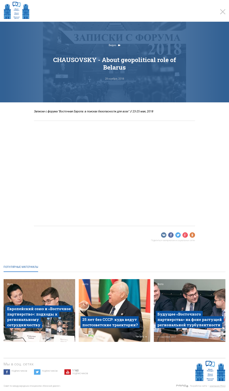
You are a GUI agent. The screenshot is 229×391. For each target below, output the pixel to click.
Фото (10, 284)
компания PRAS (217, 386)
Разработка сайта (198, 386)
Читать (66, 336)
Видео (114, 45)
